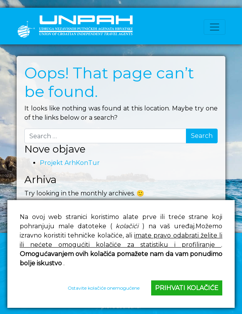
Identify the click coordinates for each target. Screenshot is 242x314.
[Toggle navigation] (214, 27)
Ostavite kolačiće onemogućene (104, 288)
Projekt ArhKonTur (70, 162)
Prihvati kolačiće (186, 288)
